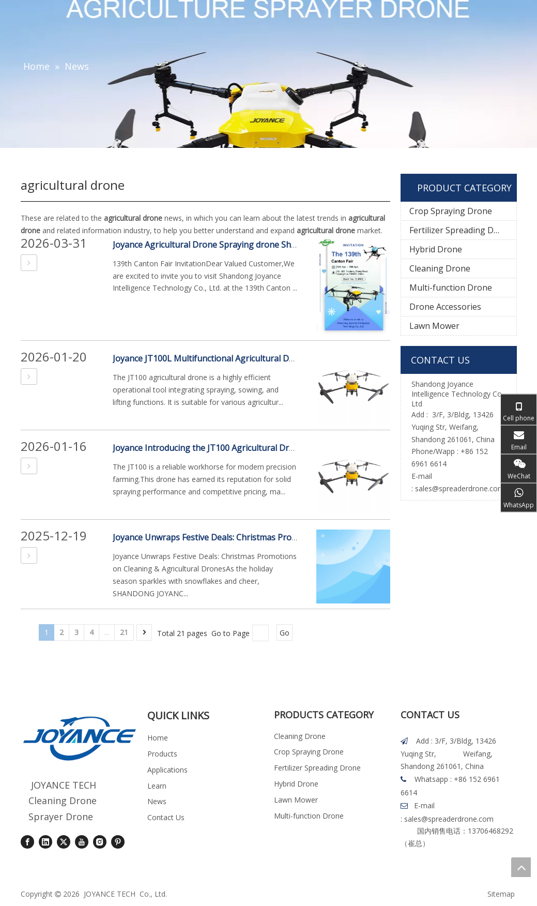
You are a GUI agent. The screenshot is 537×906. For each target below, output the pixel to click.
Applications (167, 770)
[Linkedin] (45, 841)
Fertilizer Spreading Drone (460, 230)
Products (162, 754)
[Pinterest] (118, 841)
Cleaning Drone (439, 268)
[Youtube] (81, 841)
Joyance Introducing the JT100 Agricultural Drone (208, 448)
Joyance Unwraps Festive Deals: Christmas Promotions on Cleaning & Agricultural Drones (285, 537)
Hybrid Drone (435, 249)
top (521, 867)
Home (157, 738)
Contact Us (166, 817)
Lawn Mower (434, 325)
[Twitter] (63, 841)
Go (284, 633)
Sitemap (501, 894)
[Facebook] (27, 841)
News (156, 801)
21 (124, 632)
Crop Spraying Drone (450, 211)
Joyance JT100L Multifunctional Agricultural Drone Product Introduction (252, 358)
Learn (156, 786)
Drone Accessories (445, 306)
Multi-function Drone (450, 287)
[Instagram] (99, 841)
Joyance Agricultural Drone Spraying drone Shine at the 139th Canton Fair (256, 244)
